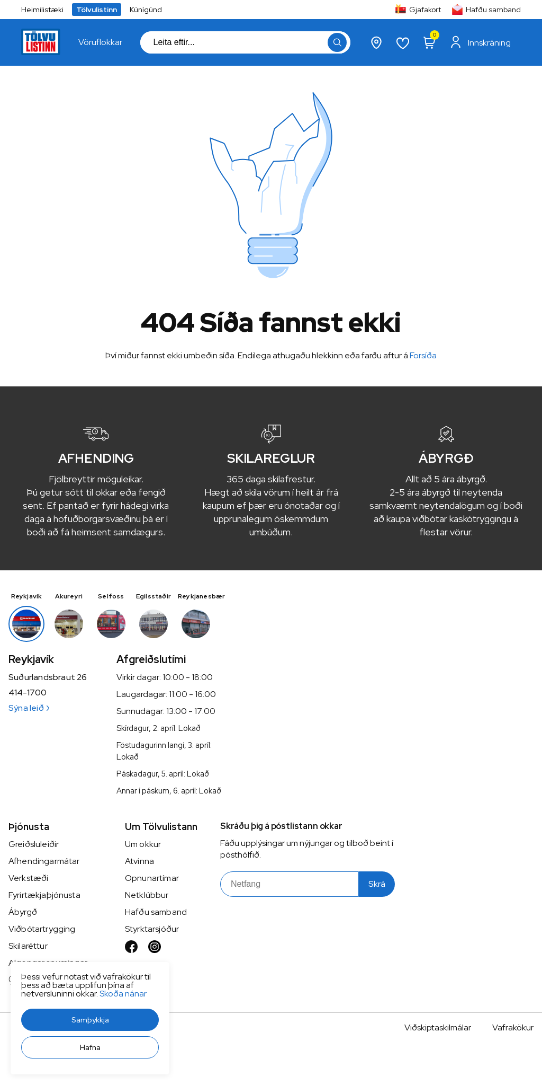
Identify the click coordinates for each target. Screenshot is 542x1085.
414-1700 (27, 693)
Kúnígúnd (146, 9)
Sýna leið (28, 707)
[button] (90, 1020)
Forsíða (423, 355)
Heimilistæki (42, 9)
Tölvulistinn (96, 9)
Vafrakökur (513, 1027)
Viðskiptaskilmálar (437, 1027)
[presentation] (100, 42)
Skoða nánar (123, 993)
